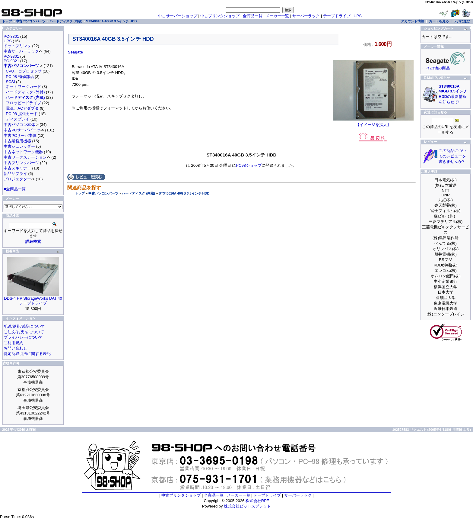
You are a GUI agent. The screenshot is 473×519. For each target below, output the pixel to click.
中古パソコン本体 (19, 124)
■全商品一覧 (15, 189)
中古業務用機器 (17, 141)
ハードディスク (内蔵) (138, 193)
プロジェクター (17, 179)
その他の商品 (438, 68)
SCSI (10, 81)
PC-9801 (11, 56)
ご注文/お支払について (24, 332)
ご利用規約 (13, 342)
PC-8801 (11, 36)
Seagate (75, 52)
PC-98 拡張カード (21, 113)
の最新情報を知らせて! (453, 94)
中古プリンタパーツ (21, 162)
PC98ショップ (249, 165)
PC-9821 (11, 61)
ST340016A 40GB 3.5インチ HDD (184, 193)
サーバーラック (306, 16)
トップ (80, 193)
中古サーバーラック (21, 51)
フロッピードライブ (23, 103)
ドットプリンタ (17, 46)
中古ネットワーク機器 (23, 152)
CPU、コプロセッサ (23, 71)
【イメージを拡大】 (373, 122)
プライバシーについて (23, 337)
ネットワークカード (23, 86)
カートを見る (439, 21)
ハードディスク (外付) (25, 92)
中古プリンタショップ (220, 16)
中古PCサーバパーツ (22, 130)
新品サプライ (15, 173)
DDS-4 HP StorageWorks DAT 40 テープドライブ (33, 300)
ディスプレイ (17, 119)
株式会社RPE (257, 500)
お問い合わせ (15, 348)
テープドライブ (337, 16)
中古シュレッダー (19, 146)
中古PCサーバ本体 (20, 135)
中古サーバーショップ (177, 16)
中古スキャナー (17, 168)
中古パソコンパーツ (103, 193)
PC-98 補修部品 (19, 76)
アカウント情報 (412, 21)
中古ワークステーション (25, 157)
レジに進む (461, 21)
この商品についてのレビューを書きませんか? (452, 156)
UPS (358, 16)
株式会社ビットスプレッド (247, 506)
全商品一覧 (252, 16)
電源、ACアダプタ (22, 108)
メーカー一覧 (277, 16)
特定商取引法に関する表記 (27, 353)
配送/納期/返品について (24, 326)
